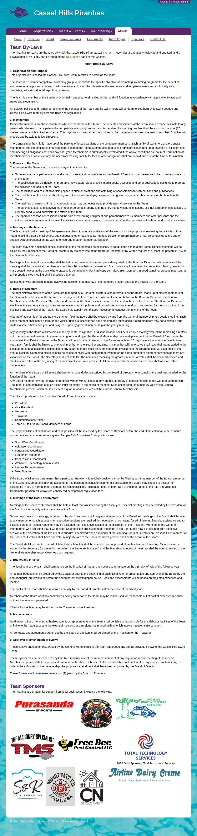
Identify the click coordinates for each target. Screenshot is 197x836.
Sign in (185, 1)
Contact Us (157, 39)
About (122, 31)
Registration (42, 31)
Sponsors (137, 39)
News (18, 39)
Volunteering (100, 31)
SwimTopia (98, 828)
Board (50, 39)
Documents (95, 39)
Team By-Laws (70, 39)
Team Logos (117, 39)
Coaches (34, 39)
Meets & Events (71, 31)
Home (22, 31)
